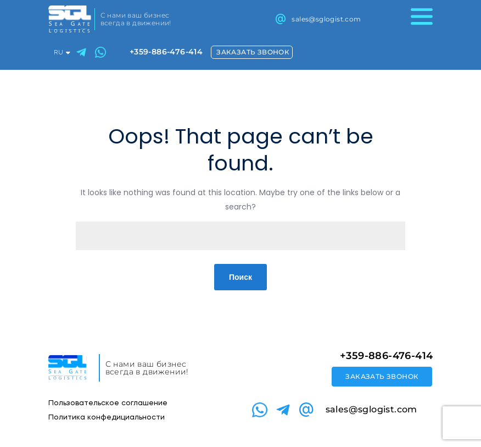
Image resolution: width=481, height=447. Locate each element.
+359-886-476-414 (166, 52)
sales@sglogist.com (326, 19)
